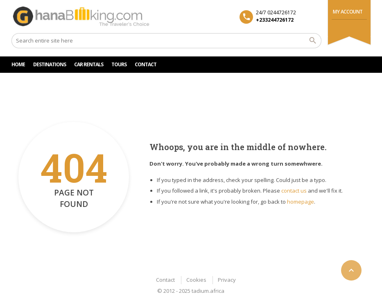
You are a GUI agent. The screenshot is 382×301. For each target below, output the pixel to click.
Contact (165, 279)
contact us (294, 190)
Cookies (196, 279)
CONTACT (145, 64)
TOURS (119, 64)
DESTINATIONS (49, 64)
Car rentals (88, 64)
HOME (18, 64)
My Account (348, 11)
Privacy (227, 279)
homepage (300, 201)
